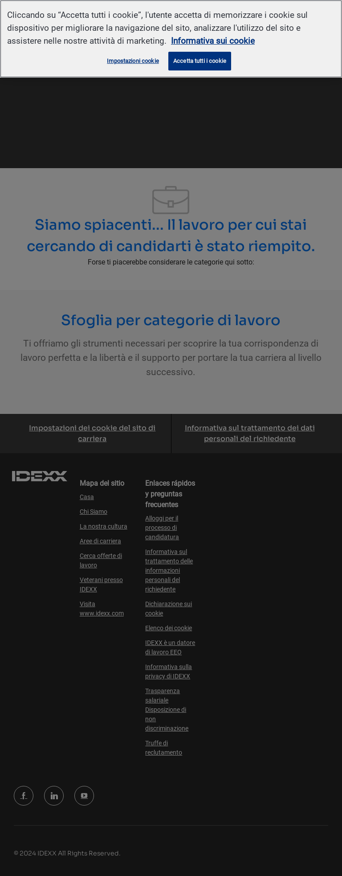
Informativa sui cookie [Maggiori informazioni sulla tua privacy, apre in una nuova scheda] (213, 41)
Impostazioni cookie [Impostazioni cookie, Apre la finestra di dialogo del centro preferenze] (133, 61)
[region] (171, 39)
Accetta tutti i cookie (199, 61)
